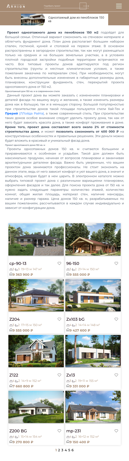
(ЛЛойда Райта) (24, 113)
